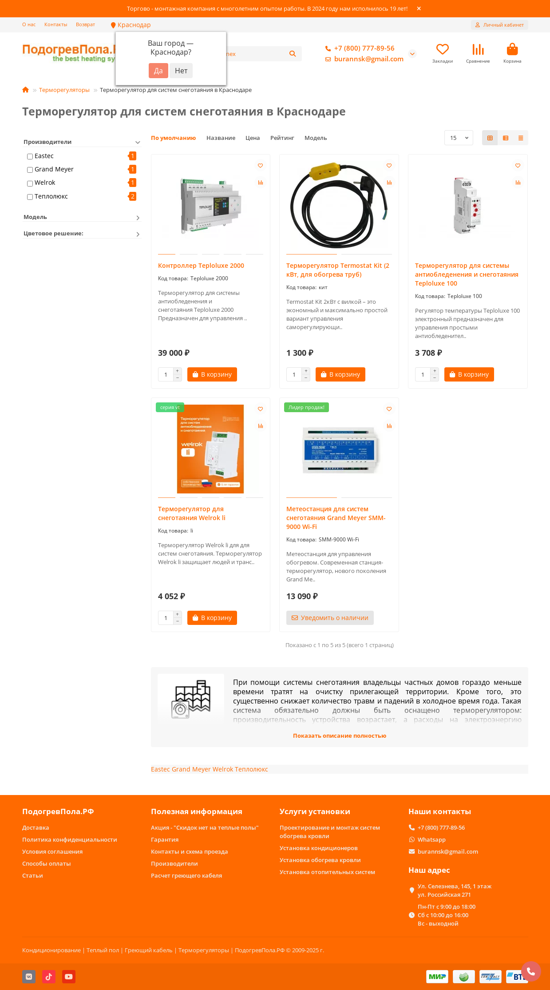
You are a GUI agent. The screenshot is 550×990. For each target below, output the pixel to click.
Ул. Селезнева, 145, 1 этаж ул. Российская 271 (454, 890)
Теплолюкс (51, 197)
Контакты (55, 24)
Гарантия (164, 839)
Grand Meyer (54, 170)
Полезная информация (196, 811)
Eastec (44, 157)
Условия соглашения (52, 851)
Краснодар (131, 24)
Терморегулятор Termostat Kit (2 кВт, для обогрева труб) (337, 271)
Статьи (32, 875)
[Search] (261, 54)
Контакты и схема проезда (189, 851)
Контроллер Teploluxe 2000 (201, 266)
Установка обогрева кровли (320, 860)
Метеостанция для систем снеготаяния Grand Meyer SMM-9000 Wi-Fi (336, 519)
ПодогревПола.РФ (58, 811)
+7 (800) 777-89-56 (358, 49)
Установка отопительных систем (327, 872)
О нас (29, 24)
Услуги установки (315, 811)
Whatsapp (432, 839)
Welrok (45, 183)
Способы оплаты (46, 863)
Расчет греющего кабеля (186, 875)
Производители (174, 863)
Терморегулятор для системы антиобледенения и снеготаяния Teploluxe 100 (466, 275)
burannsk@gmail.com (363, 59)
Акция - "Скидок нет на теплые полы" (205, 827)
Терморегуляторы (64, 91)
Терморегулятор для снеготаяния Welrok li (192, 514)
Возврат (85, 24)
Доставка (35, 827)
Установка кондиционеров (319, 848)
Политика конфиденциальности (69, 839)
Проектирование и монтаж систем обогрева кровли (330, 831)
